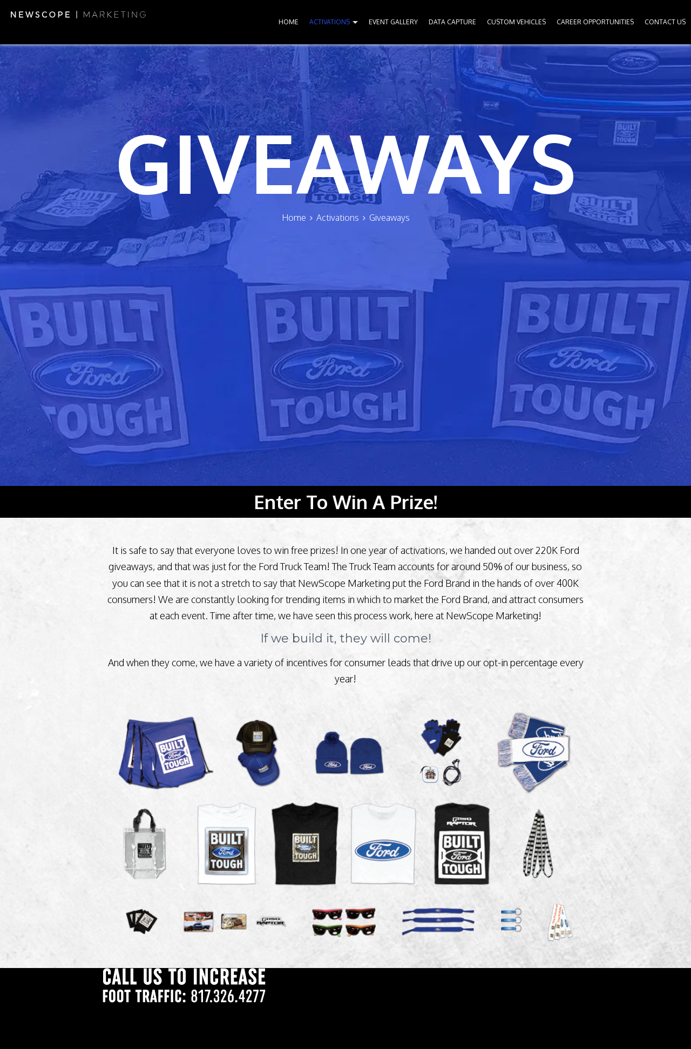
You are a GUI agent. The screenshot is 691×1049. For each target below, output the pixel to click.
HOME (289, 22)
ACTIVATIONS (329, 22)
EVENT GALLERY (393, 22)
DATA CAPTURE (452, 22)
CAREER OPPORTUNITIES (595, 22)
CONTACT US (665, 22)
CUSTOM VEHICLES (516, 22)
